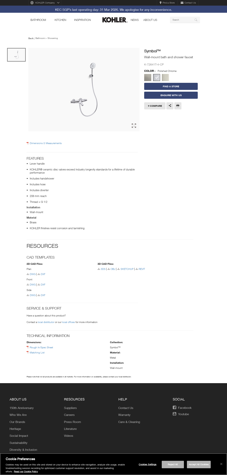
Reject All (173, 465)
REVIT (142, 268)
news (135, 19)
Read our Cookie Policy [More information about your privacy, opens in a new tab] (26, 473)
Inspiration (82, 19)
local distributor (46, 322)
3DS (103, 268)
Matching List (37, 352)
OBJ (113, 268)
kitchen (60, 19)
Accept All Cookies (199, 465)
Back (31, 38)
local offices (68, 322)
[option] (84, 89)
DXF (43, 274)
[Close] (221, 465)
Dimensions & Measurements (46, 143)
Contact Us (188, 2)
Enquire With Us (171, 95)
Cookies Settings (147, 465)
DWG (33, 274)
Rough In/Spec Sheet (41, 347)
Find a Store (167, 2)
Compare (156, 105)
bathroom (38, 19)
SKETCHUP (127, 268)
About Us (150, 19)
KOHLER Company (45, 2)
